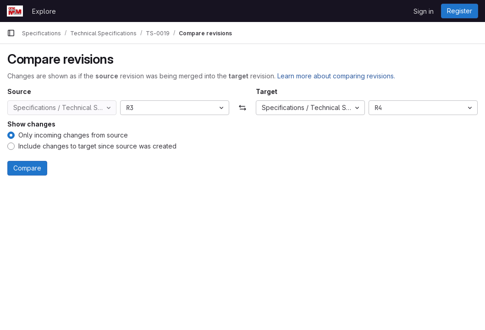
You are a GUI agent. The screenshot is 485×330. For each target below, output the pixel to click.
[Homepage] (15, 11)
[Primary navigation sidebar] (11, 33)
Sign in (423, 11)
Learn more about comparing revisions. (336, 76)
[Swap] (242, 107)
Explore (44, 11)
